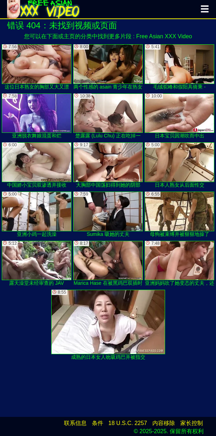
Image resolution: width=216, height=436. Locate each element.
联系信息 (75, 423)
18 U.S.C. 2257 (128, 423)
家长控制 (191, 423)
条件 (97, 423)
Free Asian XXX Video (164, 36)
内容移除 (163, 423)
